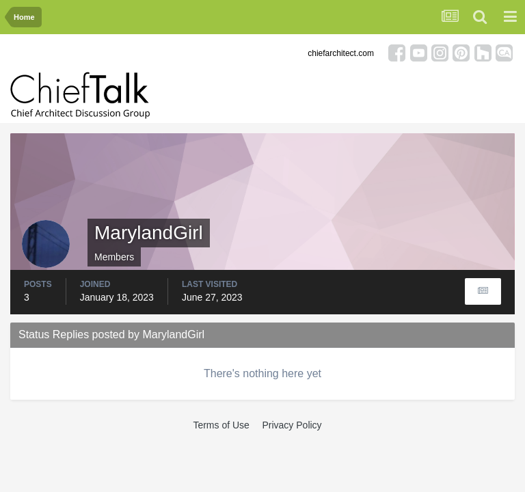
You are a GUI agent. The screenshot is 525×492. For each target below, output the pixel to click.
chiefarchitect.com (341, 53)
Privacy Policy (291, 425)
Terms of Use (221, 425)
